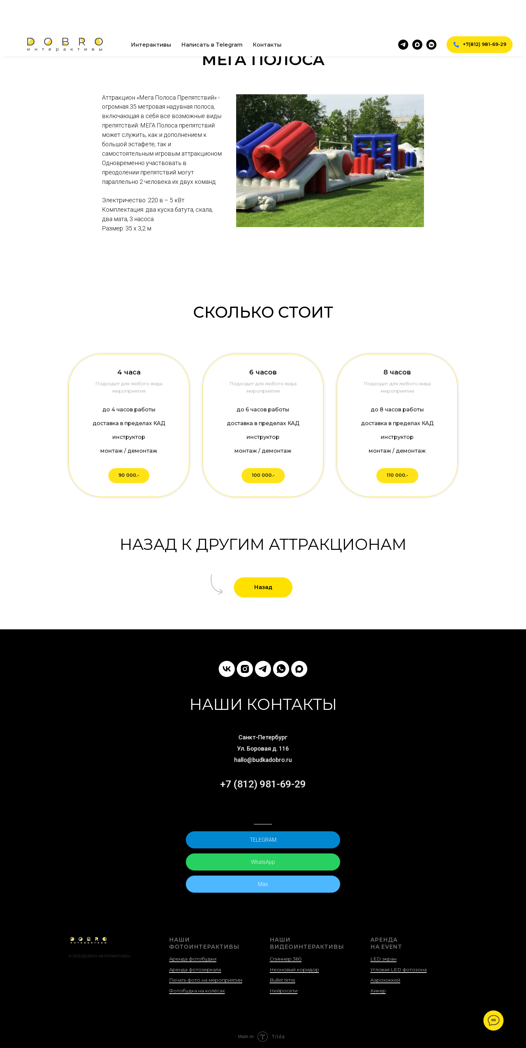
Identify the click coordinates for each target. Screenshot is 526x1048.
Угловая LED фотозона (398, 969)
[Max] (299, 669)
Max (263, 884)
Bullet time (282, 980)
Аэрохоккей (385, 980)
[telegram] (403, 12)
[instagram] (245, 669)
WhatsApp (263, 861)
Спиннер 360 (286, 958)
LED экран (383, 958)
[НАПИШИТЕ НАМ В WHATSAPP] (281, 669)
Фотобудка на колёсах (197, 990)
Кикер (378, 990)
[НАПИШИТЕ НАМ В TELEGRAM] (263, 669)
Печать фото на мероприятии (205, 980)
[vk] (227, 669)
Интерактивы (151, 12)
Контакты (267, 12)
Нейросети (284, 990)
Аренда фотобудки (192, 958)
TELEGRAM (263, 839)
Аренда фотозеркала (195, 969)
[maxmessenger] (417, 12)
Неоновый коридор (294, 969)
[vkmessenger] (431, 12)
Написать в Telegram (212, 12)
